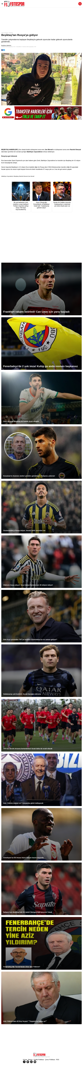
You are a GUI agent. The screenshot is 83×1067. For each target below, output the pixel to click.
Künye (25, 1059)
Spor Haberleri (5, 32)
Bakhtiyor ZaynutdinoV (7, 176)
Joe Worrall (31, 176)
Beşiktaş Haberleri (6, 45)
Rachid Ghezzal (24, 176)
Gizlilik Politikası (39, 1059)
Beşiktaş (11, 32)
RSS (57, 1059)
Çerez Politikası (50, 1059)
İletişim (30, 1059)
